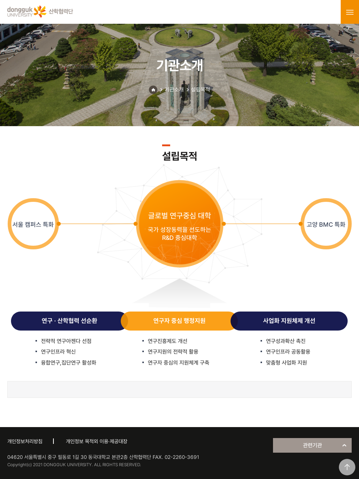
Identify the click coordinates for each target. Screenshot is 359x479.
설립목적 (200, 89)
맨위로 (347, 467)
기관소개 (174, 89)
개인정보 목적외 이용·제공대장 (96, 441)
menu (350, 12)
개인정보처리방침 (24, 441)
